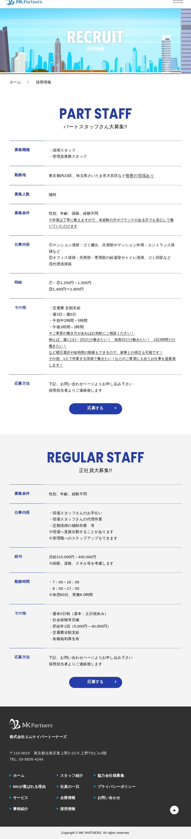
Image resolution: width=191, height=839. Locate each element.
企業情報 (68, 798)
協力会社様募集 (110, 775)
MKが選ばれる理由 (29, 786)
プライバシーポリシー (116, 786)
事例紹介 (20, 809)
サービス (20, 798)
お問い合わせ (108, 798)
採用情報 (68, 809)
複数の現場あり (140, 175)
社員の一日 (69, 786)
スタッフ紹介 (71, 775)
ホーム (18, 775)
